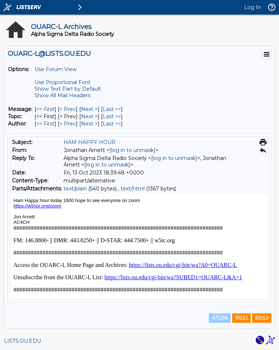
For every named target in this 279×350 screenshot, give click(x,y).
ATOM (220, 318)
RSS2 (261, 318)
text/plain (75, 188)
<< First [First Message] (45, 109)
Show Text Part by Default (68, 89)
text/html (133, 188)
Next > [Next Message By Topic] (89, 116)
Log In (252, 7)
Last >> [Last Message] (112, 109)
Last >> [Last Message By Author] (112, 123)
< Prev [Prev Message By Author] (68, 123)
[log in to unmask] (132, 150)
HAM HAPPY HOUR (90, 142)
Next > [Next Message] (89, 109)
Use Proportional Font (62, 82)
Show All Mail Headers (62, 95)
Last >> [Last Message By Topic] (112, 116)
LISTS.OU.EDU (22, 341)
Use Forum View (56, 69)
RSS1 (241, 318)
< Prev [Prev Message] (68, 109)
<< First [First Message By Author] (45, 123)
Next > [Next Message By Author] (89, 123)
